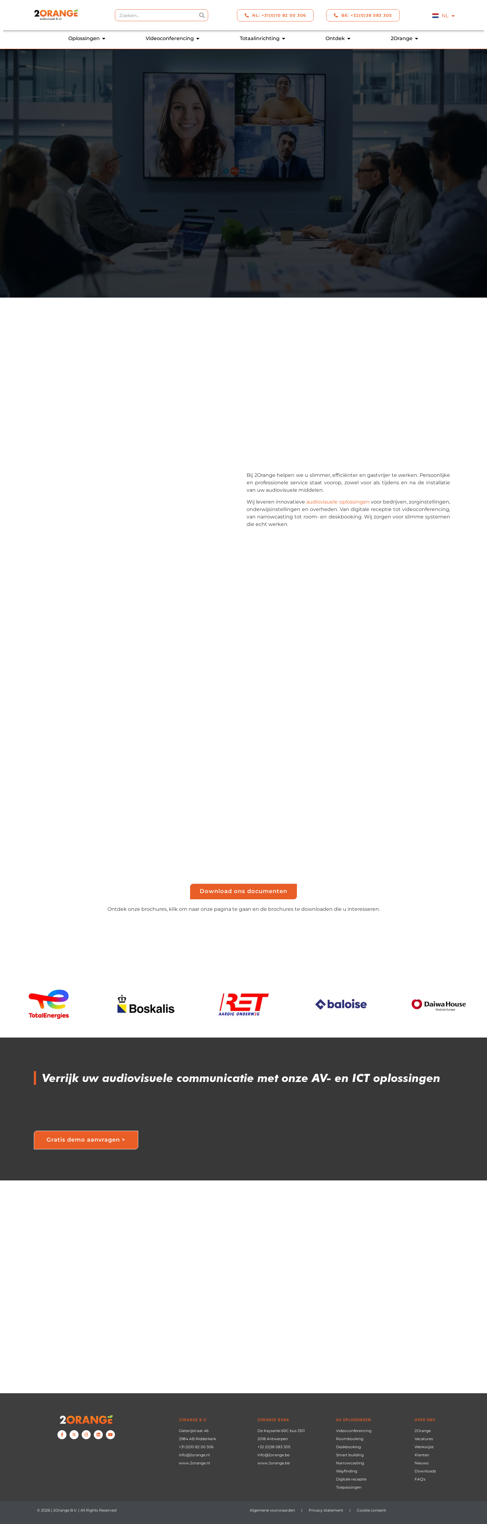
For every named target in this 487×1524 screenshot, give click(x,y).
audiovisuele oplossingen (337, 502)
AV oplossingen (353, 1420)
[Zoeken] (202, 15)
